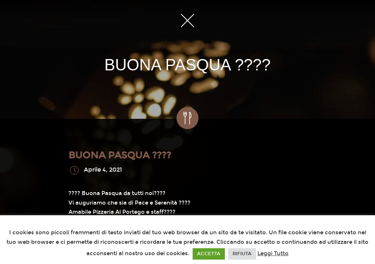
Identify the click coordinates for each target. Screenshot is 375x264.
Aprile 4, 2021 (103, 169)
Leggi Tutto (273, 253)
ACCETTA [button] (208, 254)
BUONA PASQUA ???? (119, 155)
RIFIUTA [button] (242, 254)
